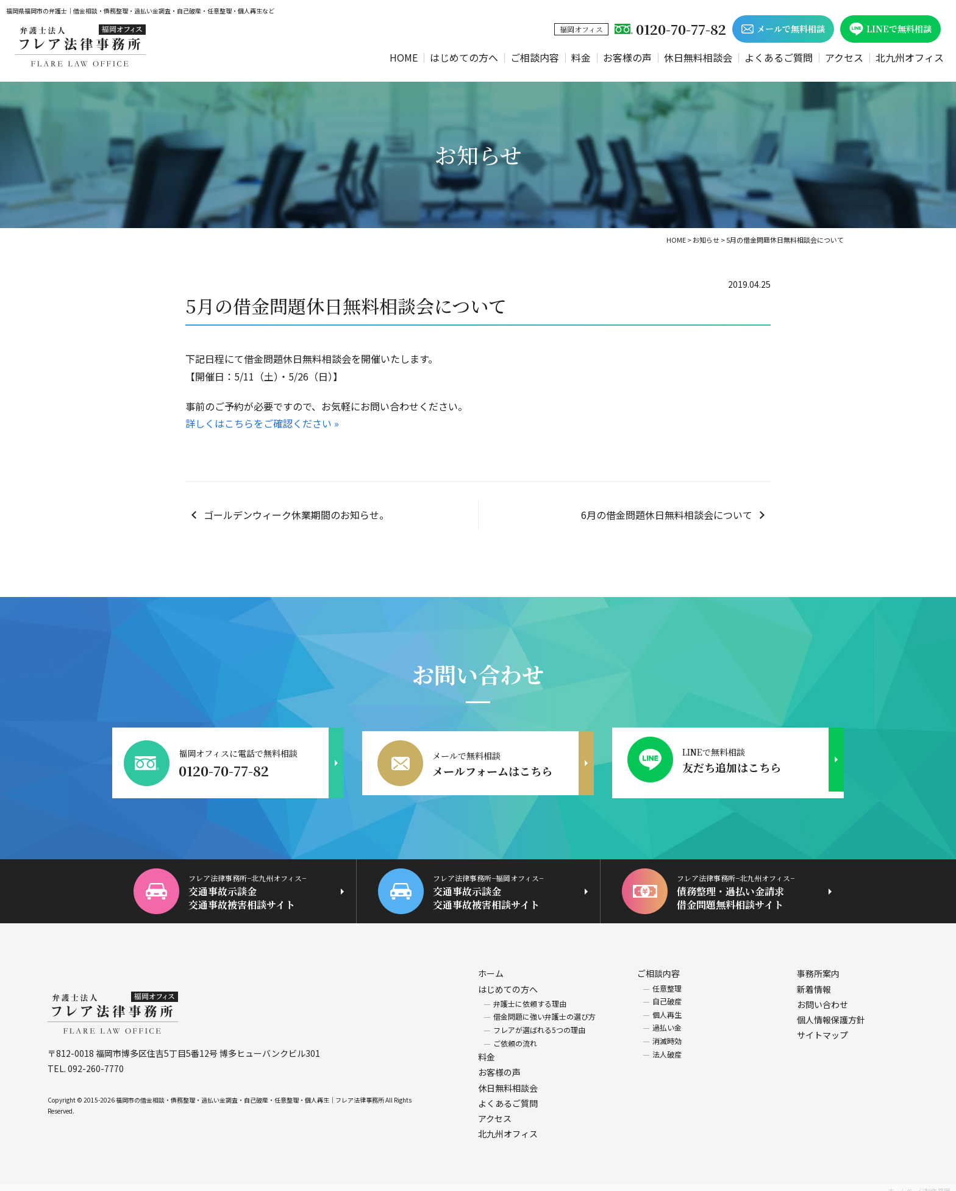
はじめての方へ (464, 57)
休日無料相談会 (698, 57)
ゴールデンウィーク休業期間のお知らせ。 (296, 514)
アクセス (844, 57)
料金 (581, 57)
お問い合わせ (822, 997)
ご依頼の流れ (515, 1036)
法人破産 (667, 1047)
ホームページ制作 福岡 (919, 1184)
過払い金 (667, 1020)
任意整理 (667, 981)
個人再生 (667, 1007)
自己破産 (667, 994)
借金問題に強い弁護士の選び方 (544, 1009)
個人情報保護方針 (831, 1013)
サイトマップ (822, 1028)
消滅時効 (667, 1034)
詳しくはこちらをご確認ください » (262, 423)
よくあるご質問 (778, 57)
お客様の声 (627, 57)
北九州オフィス (910, 57)
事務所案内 (818, 966)
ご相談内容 (534, 57)
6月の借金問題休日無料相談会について (666, 514)
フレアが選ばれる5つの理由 (539, 1023)
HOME (404, 57)
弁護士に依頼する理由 (529, 996)
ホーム (491, 966)
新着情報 (814, 982)
